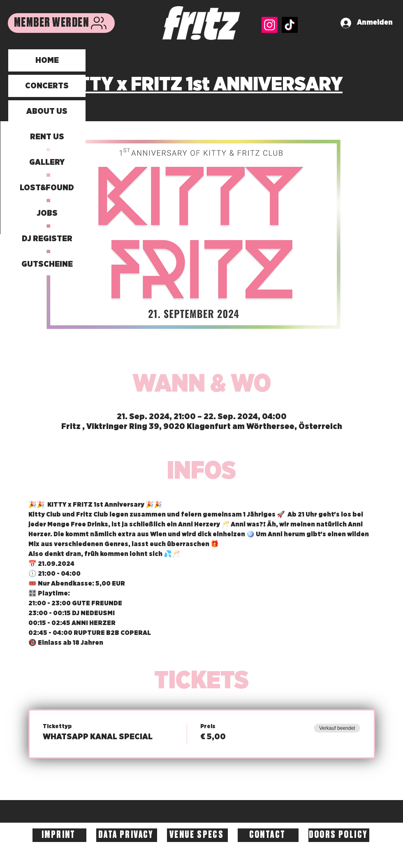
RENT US (47, 137)
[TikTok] (290, 25)
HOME (47, 60)
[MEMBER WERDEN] (61, 23)
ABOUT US (46, 111)
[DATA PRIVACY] (126, 835)
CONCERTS (47, 86)
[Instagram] (270, 25)
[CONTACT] (268, 835)
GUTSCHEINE (47, 264)
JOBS (47, 213)
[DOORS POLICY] (338, 835)
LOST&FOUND (47, 188)
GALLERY (47, 162)
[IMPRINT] (59, 835)
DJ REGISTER (47, 239)
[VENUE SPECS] (197, 835)
